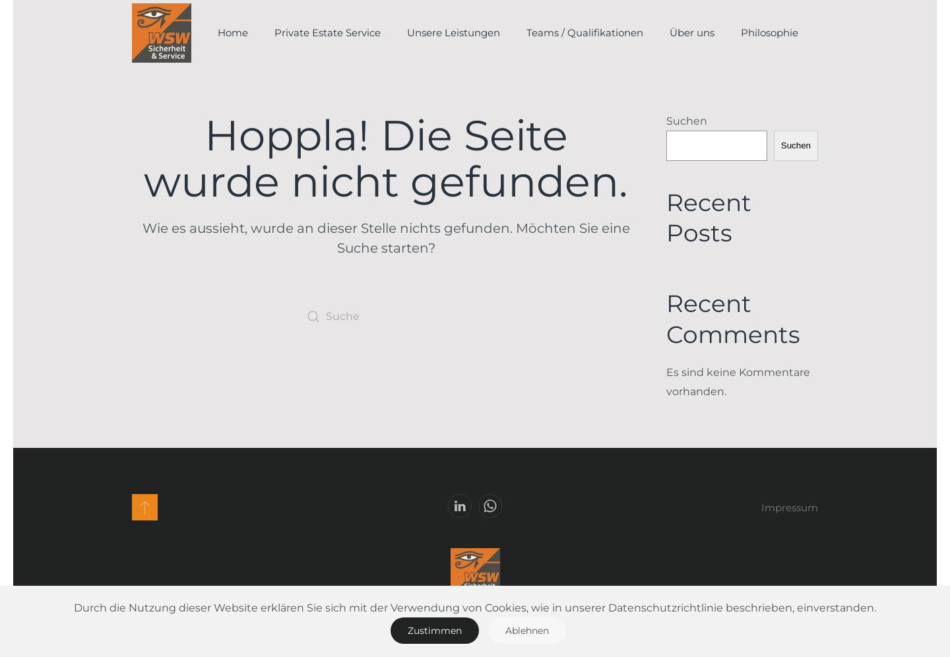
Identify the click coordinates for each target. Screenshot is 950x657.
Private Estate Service (327, 32)
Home (233, 32)
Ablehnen (527, 631)
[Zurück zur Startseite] (161, 33)
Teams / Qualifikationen (584, 32)
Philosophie (769, 32)
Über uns (692, 32)
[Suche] (386, 316)
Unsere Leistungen (453, 32)
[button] (145, 507)
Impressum (789, 507)
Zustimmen (435, 631)
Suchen (686, 121)
